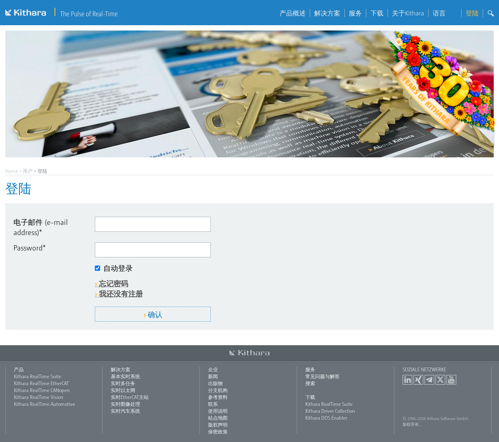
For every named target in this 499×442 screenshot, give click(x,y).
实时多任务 (123, 383)
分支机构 (218, 390)
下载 (376, 13)
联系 (213, 404)
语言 (445, 13)
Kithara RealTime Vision (38, 397)
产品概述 (293, 13)
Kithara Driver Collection (330, 410)
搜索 (310, 383)
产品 (19, 369)
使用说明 (218, 410)
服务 (355, 13)
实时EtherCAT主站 (130, 397)
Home (11, 171)
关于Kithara (408, 13)
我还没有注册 (121, 293)
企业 (213, 369)
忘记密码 (113, 283)
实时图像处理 (125, 404)
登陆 (472, 13)
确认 (155, 314)
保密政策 (218, 431)
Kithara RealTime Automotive (44, 404)
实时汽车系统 (125, 410)
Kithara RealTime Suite (37, 376)
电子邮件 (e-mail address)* (40, 227)
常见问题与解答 (322, 376)
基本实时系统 (125, 376)
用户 (28, 171)
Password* (29, 247)
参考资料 (218, 397)
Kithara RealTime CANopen (42, 390)
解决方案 (327, 13)
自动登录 (118, 267)
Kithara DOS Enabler (326, 417)
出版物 (215, 383)
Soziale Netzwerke (424, 369)
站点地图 (218, 417)
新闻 (213, 376)
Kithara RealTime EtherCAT (41, 383)
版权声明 (218, 424)
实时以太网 (123, 390)
